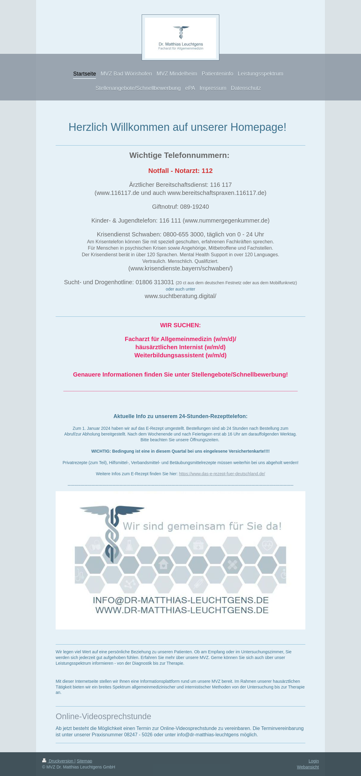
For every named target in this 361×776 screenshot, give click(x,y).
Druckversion (58, 761)
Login (314, 761)
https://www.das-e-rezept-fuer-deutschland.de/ (222, 473)
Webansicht (308, 767)
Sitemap (84, 761)
